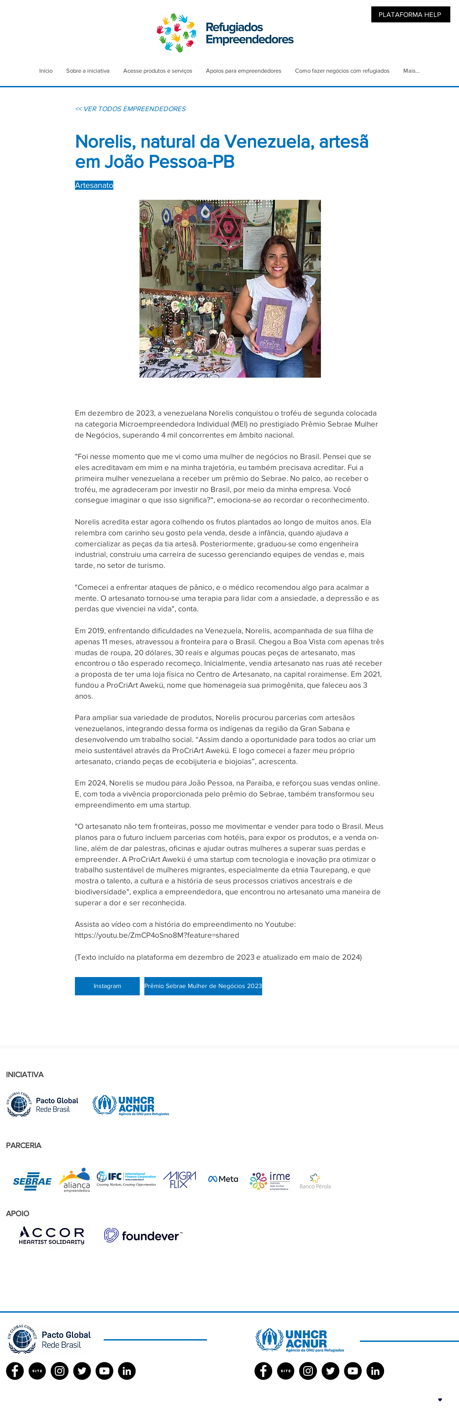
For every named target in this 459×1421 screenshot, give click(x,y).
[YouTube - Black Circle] (104, 1371)
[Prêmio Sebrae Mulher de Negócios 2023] (203, 986)
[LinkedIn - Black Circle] (127, 1371)
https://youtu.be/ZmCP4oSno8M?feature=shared (157, 934)
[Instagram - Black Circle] (60, 1371)
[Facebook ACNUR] (263, 1371)
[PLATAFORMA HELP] (410, 14)
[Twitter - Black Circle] (82, 1371)
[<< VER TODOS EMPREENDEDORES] (130, 108)
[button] (440, 1400)
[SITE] (37, 1371)
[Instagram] (107, 986)
